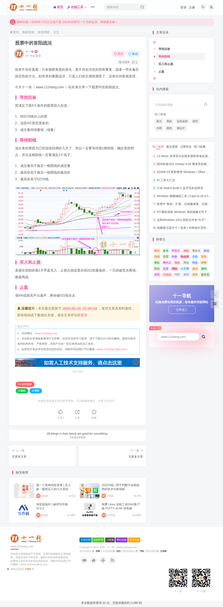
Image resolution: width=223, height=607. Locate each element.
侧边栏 (181, 128)
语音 (203, 256)
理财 (174, 268)
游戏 (157, 274)
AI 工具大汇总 (166, 180)
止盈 (161, 71)
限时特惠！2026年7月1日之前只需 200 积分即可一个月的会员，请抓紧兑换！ (64, 24)
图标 (169, 121)
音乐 (165, 250)
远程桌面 (182, 121)
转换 (174, 256)
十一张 (29, 51)
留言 (84, 315)
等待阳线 (164, 56)
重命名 (196, 250)
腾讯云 (167, 262)
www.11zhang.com (46, 333)
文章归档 (86, 539)
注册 (192, 7)
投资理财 (44, 32)
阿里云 (176, 250)
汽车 (177, 274)
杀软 (195, 274)
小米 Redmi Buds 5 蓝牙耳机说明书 (180, 188)
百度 (165, 268)
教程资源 (28, 32)
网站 (186, 262)
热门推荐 (158, 146)
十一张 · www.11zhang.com (122, 547)
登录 (183, 7)
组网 (203, 262)
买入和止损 (165, 64)
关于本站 (134, 539)
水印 (186, 274)
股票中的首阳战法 (33, 43)
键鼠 (186, 250)
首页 (14, 32)
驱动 (157, 250)
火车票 (185, 268)
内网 (159, 128)
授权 (195, 121)
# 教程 (21, 390)
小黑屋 (110, 539)
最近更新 (172, 146)
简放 (157, 268)
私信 (133, 53)
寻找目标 (164, 49)
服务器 (205, 274)
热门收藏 (199, 146)
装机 (157, 262)
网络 (177, 262)
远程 (157, 256)
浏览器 (167, 274)
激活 (159, 121)
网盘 (195, 262)
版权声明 (98, 539)
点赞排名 (186, 146)
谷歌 (195, 256)
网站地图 (122, 539)
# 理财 (35, 390)
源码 (203, 268)
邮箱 (206, 250)
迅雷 (165, 256)
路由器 (185, 256)
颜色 (169, 128)
